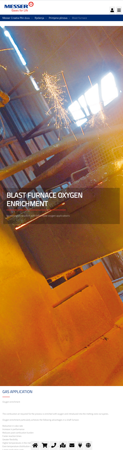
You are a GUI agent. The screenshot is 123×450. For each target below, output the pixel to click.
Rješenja (39, 18)
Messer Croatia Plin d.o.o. (16, 18)
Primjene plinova (58, 18)
